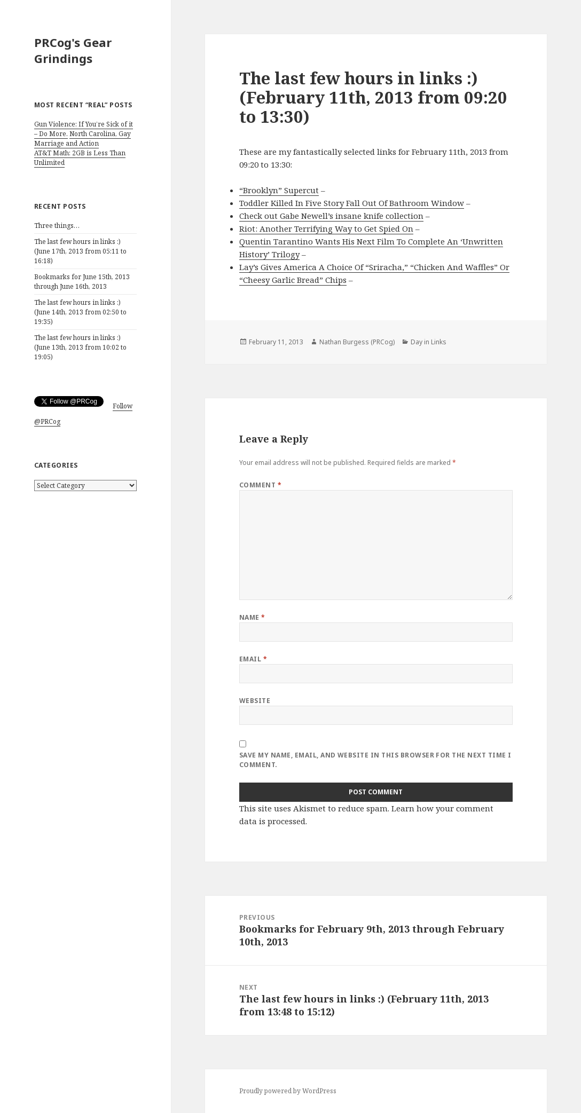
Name (252, 617)
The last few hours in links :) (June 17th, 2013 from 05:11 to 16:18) (80, 251)
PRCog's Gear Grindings (73, 50)
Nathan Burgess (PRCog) (357, 341)
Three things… (57, 225)
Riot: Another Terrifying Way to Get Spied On (326, 228)
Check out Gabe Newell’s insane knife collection (331, 215)
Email (253, 659)
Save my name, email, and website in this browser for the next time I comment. (375, 760)
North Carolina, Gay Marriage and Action (82, 138)
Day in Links (428, 341)
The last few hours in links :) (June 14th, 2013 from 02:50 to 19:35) (80, 312)
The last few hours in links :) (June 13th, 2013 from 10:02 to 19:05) (80, 347)
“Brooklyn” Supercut (279, 190)
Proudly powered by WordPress (287, 1090)
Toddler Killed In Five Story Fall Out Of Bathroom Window (351, 203)
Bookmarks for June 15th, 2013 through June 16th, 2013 (82, 281)
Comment (260, 485)
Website (254, 700)
